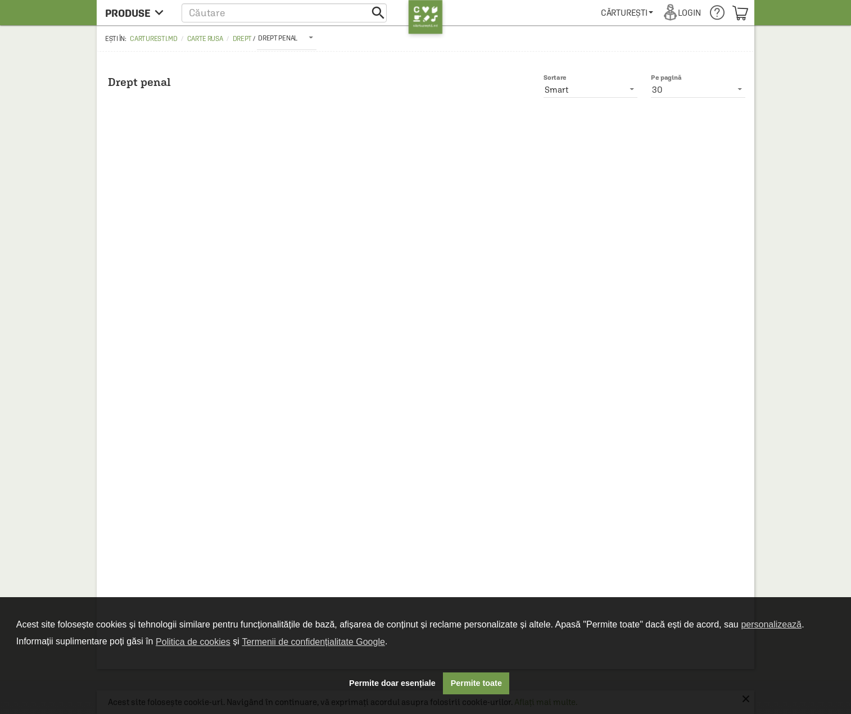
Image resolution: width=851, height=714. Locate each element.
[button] (284, 12)
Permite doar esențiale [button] (392, 683)
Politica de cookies (193, 642)
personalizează (771, 624)
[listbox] (286, 37)
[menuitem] (627, 12)
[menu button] (137, 12)
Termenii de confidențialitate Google (313, 642)
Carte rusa (205, 39)
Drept (242, 39)
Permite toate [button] (476, 683)
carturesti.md (153, 39)
